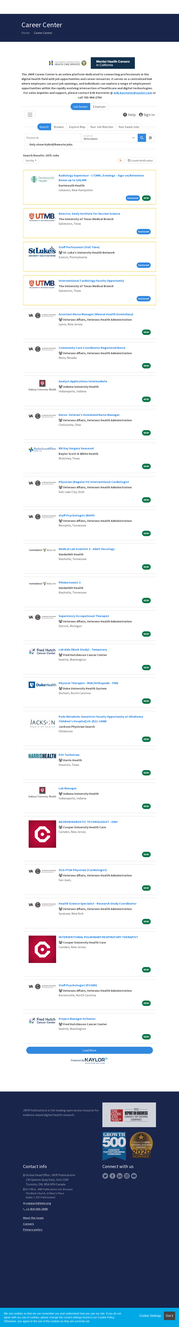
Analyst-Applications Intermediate (83, 381)
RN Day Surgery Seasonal (76, 448)
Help (129, 114)
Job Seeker (80, 106)
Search (44, 127)
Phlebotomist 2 (70, 582)
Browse (59, 127)
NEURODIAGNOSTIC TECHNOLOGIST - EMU (88, 822)
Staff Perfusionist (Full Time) (79, 247)
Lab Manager (68, 788)
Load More (89, 1050)
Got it (169, 1315)
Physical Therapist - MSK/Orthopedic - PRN (88, 683)
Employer (99, 106)
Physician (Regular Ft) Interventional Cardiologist (94, 482)
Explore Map (77, 127)
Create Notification (140, 160)
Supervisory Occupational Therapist (84, 616)
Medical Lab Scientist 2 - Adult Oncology (87, 549)
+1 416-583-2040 (35, 1209)
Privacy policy (32, 1229)
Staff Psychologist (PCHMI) (78, 985)
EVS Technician (69, 755)
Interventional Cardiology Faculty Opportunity (91, 281)
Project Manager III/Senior (77, 1019)
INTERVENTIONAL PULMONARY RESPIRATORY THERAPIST (98, 937)
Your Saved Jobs (129, 127)
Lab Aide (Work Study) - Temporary (83, 649)
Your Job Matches (101, 127)
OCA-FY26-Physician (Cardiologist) (83, 870)
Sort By (30, 160)
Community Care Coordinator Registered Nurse (92, 348)
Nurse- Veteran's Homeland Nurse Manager (89, 415)
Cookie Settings (150, 1315)
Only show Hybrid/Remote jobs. (51, 144)
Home (25, 33)
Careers (28, 1224)
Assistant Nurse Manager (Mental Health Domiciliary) (96, 314)
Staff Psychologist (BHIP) (77, 515)
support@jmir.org (37, 1203)
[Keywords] (53, 138)
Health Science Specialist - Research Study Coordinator (97, 903)
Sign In (147, 114)
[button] (150, 138)
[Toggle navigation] (30, 115)
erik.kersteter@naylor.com (133, 93)
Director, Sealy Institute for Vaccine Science (89, 213)
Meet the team (33, 1218)
